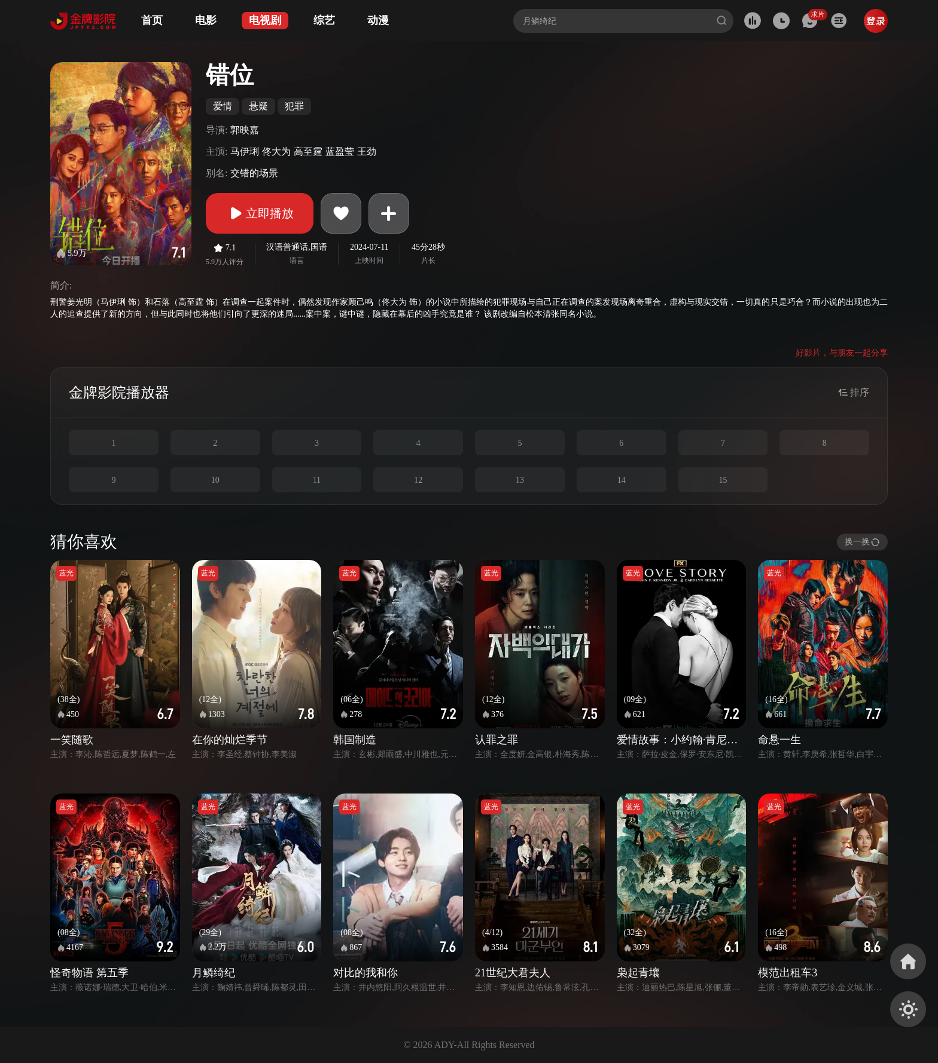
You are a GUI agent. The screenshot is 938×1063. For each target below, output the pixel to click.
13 (520, 480)
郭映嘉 (244, 130)
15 (722, 480)
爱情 (222, 106)
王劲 (366, 151)
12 (418, 480)
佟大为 (276, 151)
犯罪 (294, 106)
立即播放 (260, 213)
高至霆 (308, 151)
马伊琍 (244, 151)
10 (215, 480)
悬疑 (258, 106)
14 (621, 480)
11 (317, 480)
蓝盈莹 (339, 151)
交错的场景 (254, 173)
